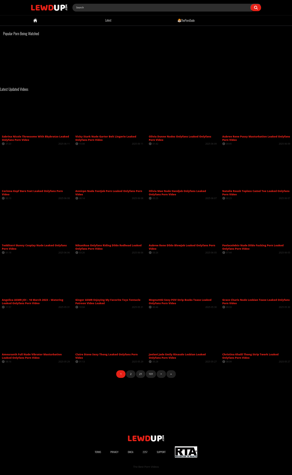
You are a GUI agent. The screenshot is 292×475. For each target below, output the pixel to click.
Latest (108, 20)
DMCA (130, 452)
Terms (98, 452)
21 (140, 374)
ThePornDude (186, 20)
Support (161, 452)
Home (35, 20)
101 (151, 374)
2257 (145, 452)
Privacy (114, 452)
